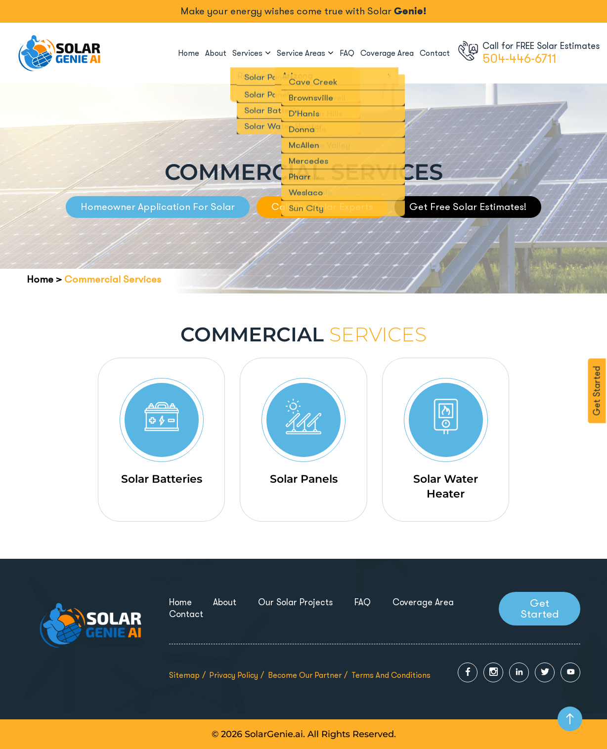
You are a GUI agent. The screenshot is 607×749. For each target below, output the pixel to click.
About (215, 53)
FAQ (347, 53)
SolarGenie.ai (274, 734)
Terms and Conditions (391, 675)
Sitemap (184, 675)
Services (247, 53)
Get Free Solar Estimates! (467, 206)
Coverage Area (387, 53)
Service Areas (301, 53)
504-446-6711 (519, 58)
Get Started (597, 391)
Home (188, 53)
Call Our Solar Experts (322, 206)
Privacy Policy (233, 675)
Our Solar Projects (295, 602)
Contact (435, 53)
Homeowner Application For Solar (158, 206)
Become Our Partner (305, 675)
